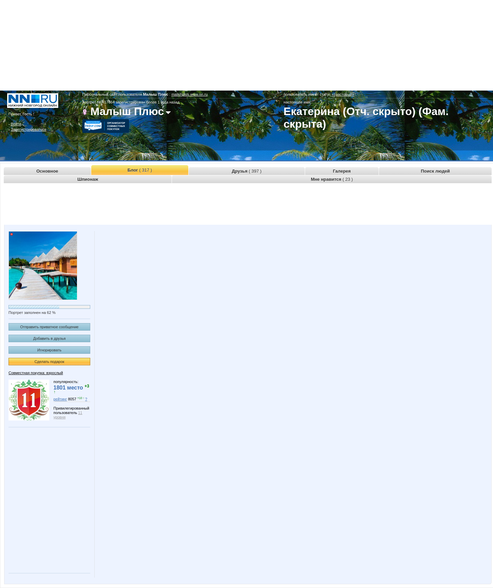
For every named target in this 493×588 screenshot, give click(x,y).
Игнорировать (49, 350)
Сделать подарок (49, 362)
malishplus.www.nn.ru (189, 94)
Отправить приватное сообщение (49, 327)
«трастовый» (343, 94)
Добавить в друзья (49, 338)
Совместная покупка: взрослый (36, 373)
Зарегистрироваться (28, 129)
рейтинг (60, 399)
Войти (16, 124)
